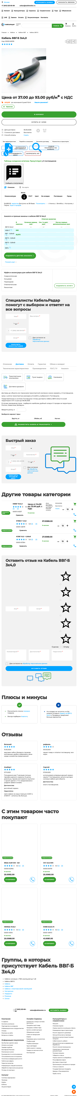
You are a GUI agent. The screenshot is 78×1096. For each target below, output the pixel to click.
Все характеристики (9, 134)
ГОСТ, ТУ (53, 361)
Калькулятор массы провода (62, 1027)
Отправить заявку (44, 2)
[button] (7, 322)
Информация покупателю (13, 1032)
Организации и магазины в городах (64, 1057)
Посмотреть (40, 196)
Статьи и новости (58, 1059)
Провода (4, 1072)
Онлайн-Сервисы (34, 1011)
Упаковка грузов (58, 1018)
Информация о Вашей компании (12, 1058)
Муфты (4, 1074)
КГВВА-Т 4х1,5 (21, 513)
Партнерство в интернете (10, 1018)
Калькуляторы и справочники (59, 1012)
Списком (9, 179)
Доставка (20, 356)
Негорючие (9, 983)
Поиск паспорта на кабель (44, 140)
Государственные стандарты (62, 1061)
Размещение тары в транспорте (63, 1022)
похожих (26, 703)
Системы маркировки (8, 1070)
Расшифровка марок (59, 1052)
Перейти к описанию (26, 134)
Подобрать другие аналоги (20, 248)
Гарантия (42, 356)
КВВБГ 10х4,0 (18, 496)
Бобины (4, 1077)
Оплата (21, 17)
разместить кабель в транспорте (33, 417)
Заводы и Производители (61, 1063)
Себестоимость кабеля (60, 1033)
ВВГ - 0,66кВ (9, 226)
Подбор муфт (31, 1033)
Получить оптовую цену (13, 469)
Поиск (57, 26)
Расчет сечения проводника (62, 1039)
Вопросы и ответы (7, 1027)
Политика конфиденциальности (12, 1051)
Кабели (7, 976)
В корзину (11, 114)
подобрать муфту (64, 278)
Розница (8, 988)
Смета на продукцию (33, 1027)
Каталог (5, 1067)
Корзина (67, 26)
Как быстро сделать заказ (10, 1035)
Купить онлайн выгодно (34, 1022)
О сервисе (5, 1014)
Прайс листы (57, 1066)
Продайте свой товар (33, 1018)
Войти (74, 26)
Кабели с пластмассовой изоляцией (18, 981)
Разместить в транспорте (60, 134)
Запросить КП (32, 146)
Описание (7, 356)
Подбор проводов (32, 1036)
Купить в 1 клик (33, 114)
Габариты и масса (58, 1047)
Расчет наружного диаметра (62, 1025)
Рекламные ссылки (8, 1044)
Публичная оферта (7, 1053)
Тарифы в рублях (7, 1039)
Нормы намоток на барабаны (62, 1050)
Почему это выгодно (8, 1062)
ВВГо (7, 240)
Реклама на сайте (7, 1025)
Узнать (26, 127)
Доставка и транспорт (60, 1054)
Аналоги (64, 361)
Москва (6, 2)
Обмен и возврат (57, 356)
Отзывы (4, 1023)
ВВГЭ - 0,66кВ (10, 230)
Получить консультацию (16, 337)
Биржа (29, 1029)
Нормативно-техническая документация (61, 1042)
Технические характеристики (16, 361)
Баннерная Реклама (8, 1042)
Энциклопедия (6, 1079)
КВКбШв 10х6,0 (10, 919)
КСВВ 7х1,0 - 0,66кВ (23, 529)
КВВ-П (7, 223)
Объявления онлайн (33, 1024)
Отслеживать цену (12, 146)
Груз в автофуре (32, 1038)
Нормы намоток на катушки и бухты (64, 1020)
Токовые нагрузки (58, 1045)
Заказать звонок (66, 2)
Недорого (8, 986)
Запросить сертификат (14, 140)
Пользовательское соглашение (12, 1049)
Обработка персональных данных (12, 1060)
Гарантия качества (7, 1055)
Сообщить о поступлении (14, 166)
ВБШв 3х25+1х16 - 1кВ (11, 855)
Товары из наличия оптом (35, 1042)
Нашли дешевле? (41, 102)
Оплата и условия (7, 1037)
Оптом (7, 991)
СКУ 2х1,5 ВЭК (48, 855)
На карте (24, 180)
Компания (6, 1011)
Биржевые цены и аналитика (36, 1031)
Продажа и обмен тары (34, 1020)
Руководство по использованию (12, 1046)
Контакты (44, 17)
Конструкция (31, 1045)
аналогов (15, 196)
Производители (39, 361)
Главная (4, 32)
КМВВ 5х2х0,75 (48, 919)
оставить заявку (58, 1002)
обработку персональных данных (41, 333)
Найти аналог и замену (34, 1040)
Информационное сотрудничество (13, 1020)
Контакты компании (8, 1016)
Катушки (55, 1016)
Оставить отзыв (39, 661)
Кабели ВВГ (9, 979)
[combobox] (16, 315)
